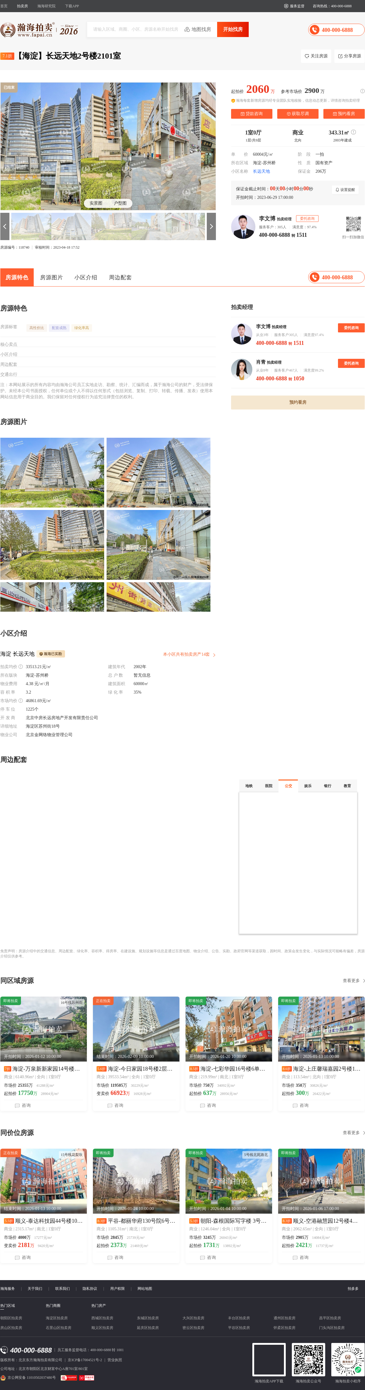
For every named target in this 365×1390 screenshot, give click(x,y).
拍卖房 (22, 6)
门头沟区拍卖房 (332, 1328)
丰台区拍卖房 (239, 1318)
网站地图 (145, 1288)
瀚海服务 (7, 1288)
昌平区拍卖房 (330, 1318)
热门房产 (98, 1305)
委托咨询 (351, 328)
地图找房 (201, 29)
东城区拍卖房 (148, 1318)
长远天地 (261, 171)
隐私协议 (90, 1288)
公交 (288, 786)
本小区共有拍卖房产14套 (186, 654)
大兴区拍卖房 (193, 1318)
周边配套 (120, 277)
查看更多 (351, 980)
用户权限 (117, 1288)
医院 (268, 786)
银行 (327, 786)
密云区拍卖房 (193, 1328)
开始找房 (233, 29)
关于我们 (35, 1288)
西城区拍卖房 (102, 1318)
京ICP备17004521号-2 (85, 1360)
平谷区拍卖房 (239, 1328)
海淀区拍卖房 (57, 1318)
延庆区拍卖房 (148, 1328)
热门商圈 (53, 1305)
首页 (4, 6)
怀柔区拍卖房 (284, 1328)
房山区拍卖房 (11, 1328)
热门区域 (7, 1306)
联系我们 (62, 1288)
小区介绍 (85, 277)
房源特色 (17, 277)
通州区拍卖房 (284, 1318)
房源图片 (51, 277)
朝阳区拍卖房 (11, 1318)
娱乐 (308, 786)
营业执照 (114, 1360)
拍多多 (353, 1288)
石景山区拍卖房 (58, 1328)
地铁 (249, 786)
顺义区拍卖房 (102, 1328)
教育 (347, 786)
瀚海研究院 (46, 6)
